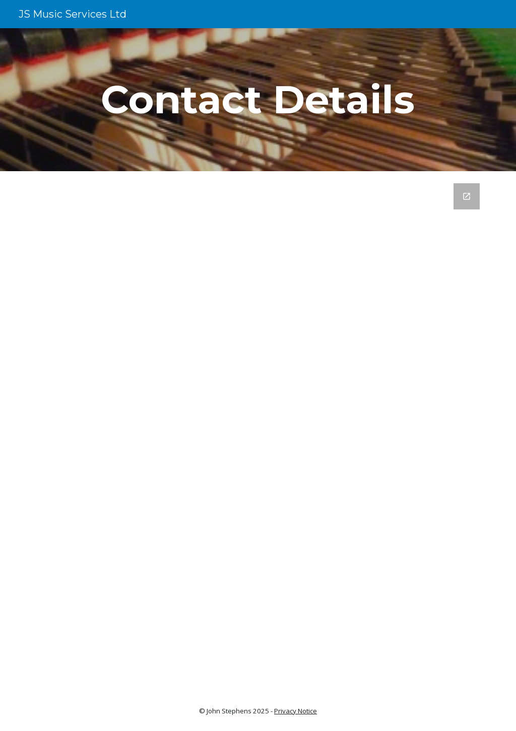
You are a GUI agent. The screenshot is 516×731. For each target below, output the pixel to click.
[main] (258, 99)
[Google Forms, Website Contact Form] (258, 426)
